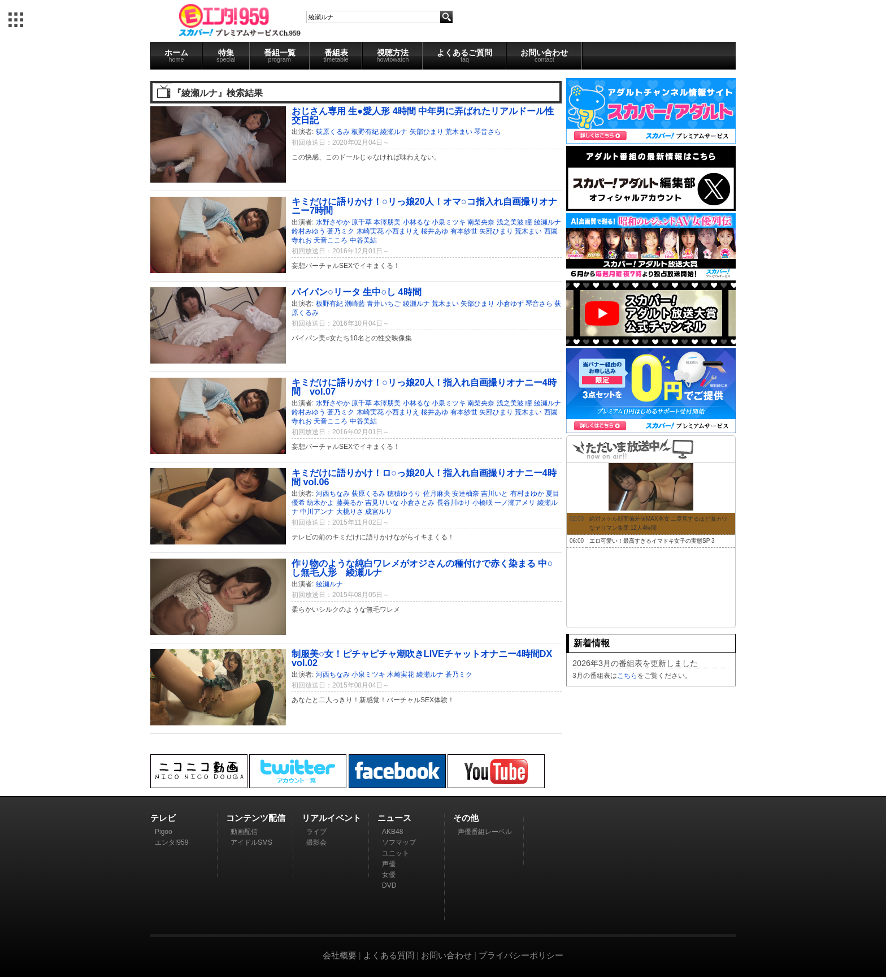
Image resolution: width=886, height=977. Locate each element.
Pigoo (163, 832)
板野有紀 (365, 132)
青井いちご (384, 304)
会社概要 (340, 955)
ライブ (316, 832)
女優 (389, 875)
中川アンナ (317, 512)
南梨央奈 (480, 222)
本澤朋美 (387, 222)
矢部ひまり (427, 132)
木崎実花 (370, 231)
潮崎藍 (355, 304)
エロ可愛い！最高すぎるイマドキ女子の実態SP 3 (652, 541)
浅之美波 (510, 222)
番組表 (336, 55)
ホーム (176, 55)
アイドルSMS (251, 842)
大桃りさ (349, 512)
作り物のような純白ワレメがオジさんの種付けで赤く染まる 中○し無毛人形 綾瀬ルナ (422, 567)
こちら (627, 676)
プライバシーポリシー (521, 955)
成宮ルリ (378, 512)
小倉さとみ (418, 503)
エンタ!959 (171, 842)
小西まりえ (402, 231)
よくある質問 (388, 955)
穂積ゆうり (404, 494)
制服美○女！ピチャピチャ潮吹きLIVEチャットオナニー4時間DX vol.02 (422, 658)
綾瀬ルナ (393, 132)
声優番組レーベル (485, 832)
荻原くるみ (333, 132)
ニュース (394, 818)
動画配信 (244, 832)
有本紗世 (463, 231)
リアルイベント (331, 818)
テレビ (163, 818)
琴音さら (487, 132)
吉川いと (494, 494)
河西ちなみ (333, 494)
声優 (389, 864)
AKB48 (392, 832)
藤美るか (349, 503)
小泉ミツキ (449, 222)
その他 (466, 818)
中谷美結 (363, 240)
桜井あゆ (434, 231)
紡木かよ (320, 503)
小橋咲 (482, 503)
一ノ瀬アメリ (514, 503)
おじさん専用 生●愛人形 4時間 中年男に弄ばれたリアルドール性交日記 (423, 115)
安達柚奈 (465, 494)
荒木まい (458, 132)
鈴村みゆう (308, 231)
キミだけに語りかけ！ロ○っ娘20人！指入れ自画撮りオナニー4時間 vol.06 (424, 477)
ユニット (395, 853)
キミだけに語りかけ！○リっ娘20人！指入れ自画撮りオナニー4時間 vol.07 (424, 386)
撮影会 (316, 842)
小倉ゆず (510, 304)
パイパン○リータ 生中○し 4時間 (357, 292)
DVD (389, 885)
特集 (226, 55)
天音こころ (331, 240)
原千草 (361, 222)
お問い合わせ (544, 55)
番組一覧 (280, 55)
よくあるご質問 (464, 55)
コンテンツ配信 (255, 818)
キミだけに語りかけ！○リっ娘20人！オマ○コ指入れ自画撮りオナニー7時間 (424, 205)
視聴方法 (392, 55)
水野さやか (333, 222)
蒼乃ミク (340, 231)
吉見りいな (382, 503)
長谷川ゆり (454, 503)
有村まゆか (527, 494)
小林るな (416, 222)
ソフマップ (399, 842)
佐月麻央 (436, 494)
